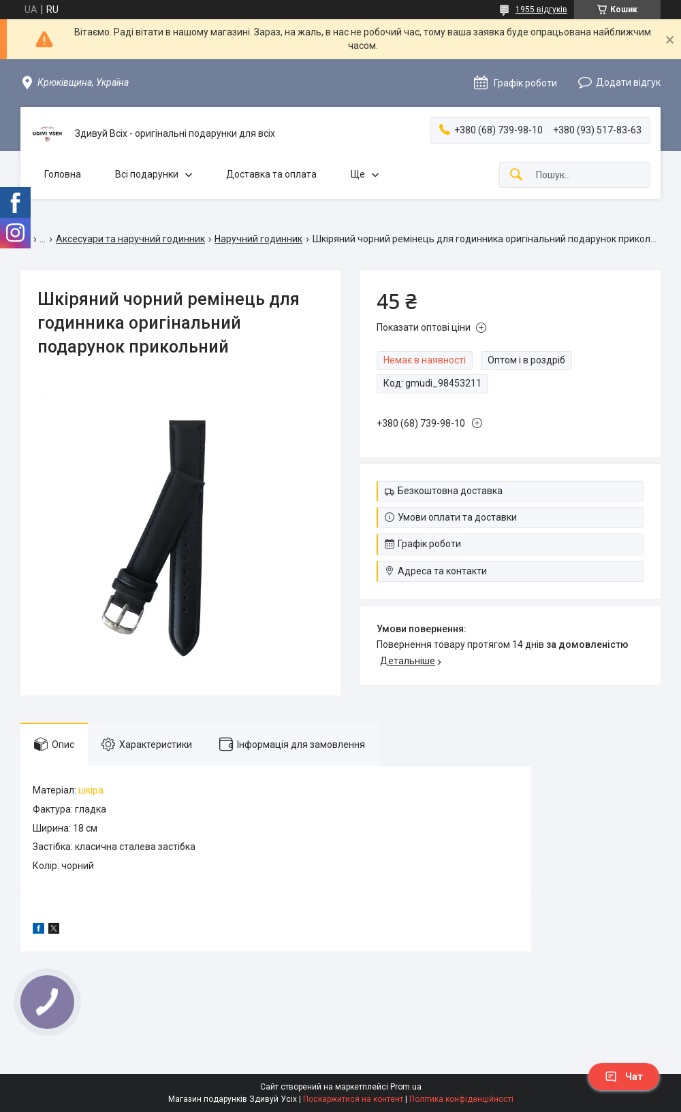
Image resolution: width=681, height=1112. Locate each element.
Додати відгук (628, 82)
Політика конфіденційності (461, 1099)
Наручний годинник (258, 238)
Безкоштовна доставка (450, 490)
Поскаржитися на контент (353, 1099)
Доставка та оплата (271, 174)
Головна (62, 174)
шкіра (91, 790)
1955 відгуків (541, 9)
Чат (624, 1076)
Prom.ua (406, 1087)
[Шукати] (516, 175)
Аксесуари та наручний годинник (130, 238)
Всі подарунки (146, 174)
